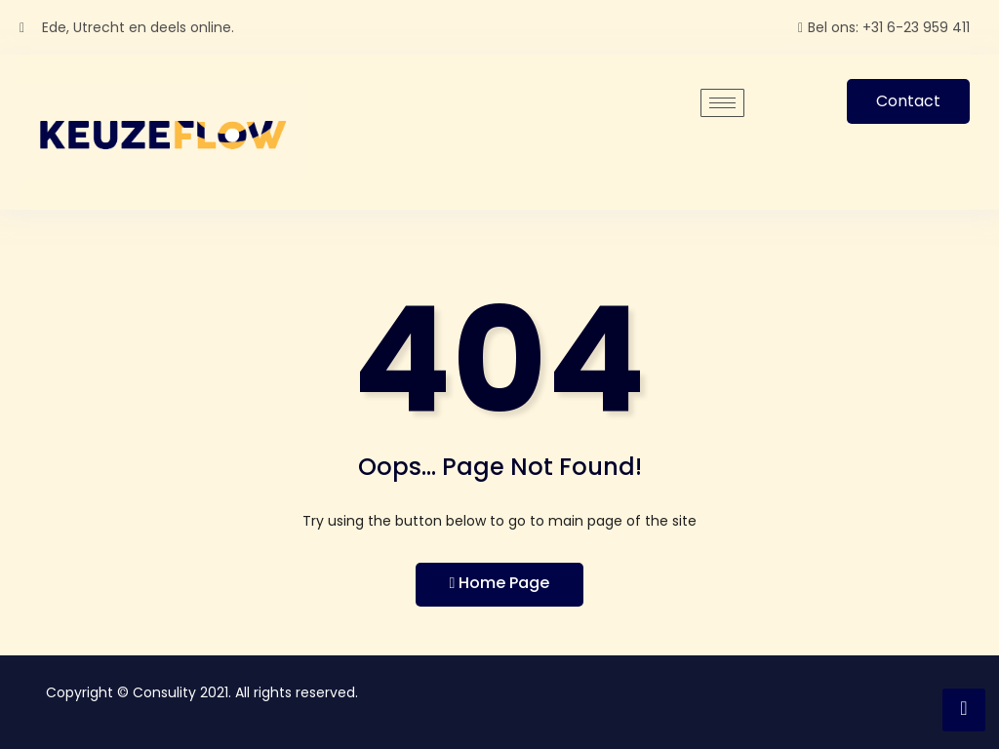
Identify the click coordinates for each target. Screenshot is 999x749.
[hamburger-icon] (722, 103)
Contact (908, 101)
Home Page (500, 583)
